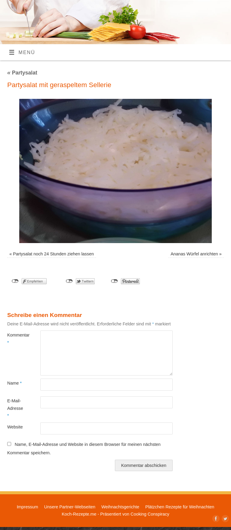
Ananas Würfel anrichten (194, 253)
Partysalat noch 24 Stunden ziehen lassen (53, 253)
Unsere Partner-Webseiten (69, 506)
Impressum (27, 506)
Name (14, 383)
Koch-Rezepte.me (79, 514)
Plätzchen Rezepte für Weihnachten (179, 506)
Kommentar (15, 339)
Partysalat (22, 73)
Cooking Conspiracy (150, 514)
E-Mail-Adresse (15, 408)
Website (15, 427)
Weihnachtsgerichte (120, 506)
